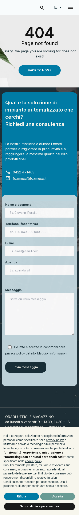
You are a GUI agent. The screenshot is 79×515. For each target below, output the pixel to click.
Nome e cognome (39, 208)
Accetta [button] (57, 496)
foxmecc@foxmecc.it (25, 178)
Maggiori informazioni (52, 353)
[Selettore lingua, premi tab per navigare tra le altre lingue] (57, 7)
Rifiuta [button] (21, 496)
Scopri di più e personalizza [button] (39, 506)
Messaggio (39, 312)
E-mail (39, 247)
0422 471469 (20, 172)
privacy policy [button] (55, 440)
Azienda (39, 266)
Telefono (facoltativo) (39, 228)
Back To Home (39, 70)
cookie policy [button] (33, 461)
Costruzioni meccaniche (24, 427)
